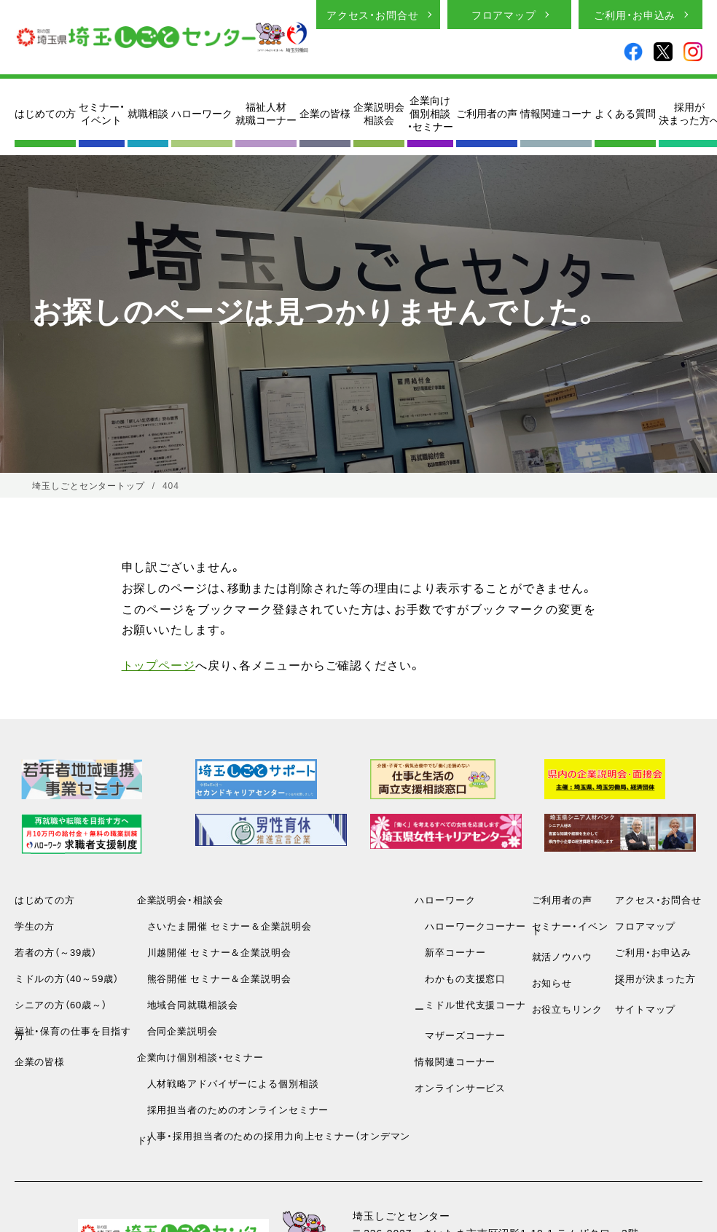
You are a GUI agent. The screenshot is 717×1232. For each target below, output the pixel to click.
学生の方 (35, 926)
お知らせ (552, 982)
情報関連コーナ (556, 113)
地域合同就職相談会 (187, 1004)
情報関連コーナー (455, 1061)
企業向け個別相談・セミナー (430, 113)
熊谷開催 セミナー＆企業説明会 (214, 978)
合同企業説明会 (177, 1030)
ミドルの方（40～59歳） (67, 978)
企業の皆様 (324, 113)
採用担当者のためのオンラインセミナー (233, 1109)
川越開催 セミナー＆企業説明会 (214, 952)
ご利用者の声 (486, 113)
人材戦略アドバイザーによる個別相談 (228, 1083)
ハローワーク (201, 112)
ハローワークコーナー (470, 926)
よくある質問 (625, 113)
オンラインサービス (460, 1087)
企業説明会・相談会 (180, 899)
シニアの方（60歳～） (61, 1004)
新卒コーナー (450, 952)
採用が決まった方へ (655, 980)
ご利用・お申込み (634, 14)
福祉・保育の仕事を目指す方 (73, 1033)
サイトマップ (645, 1009)
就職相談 (148, 113)
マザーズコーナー (460, 1035)
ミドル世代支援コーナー (470, 1006)
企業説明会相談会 (378, 113)
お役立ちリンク (567, 1009)
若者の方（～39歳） (56, 952)
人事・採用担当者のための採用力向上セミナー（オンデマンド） (274, 1138)
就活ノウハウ (562, 956)
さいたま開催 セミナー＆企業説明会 (224, 926)
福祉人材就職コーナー (266, 113)
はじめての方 (45, 112)
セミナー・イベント (102, 113)
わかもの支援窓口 (460, 978)
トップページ (158, 664)
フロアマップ (503, 14)
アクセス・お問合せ (372, 14)
